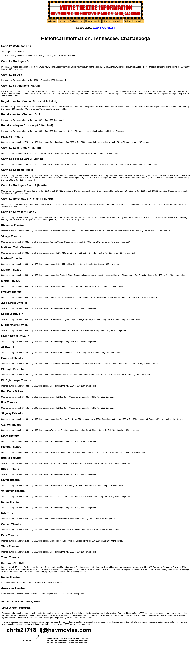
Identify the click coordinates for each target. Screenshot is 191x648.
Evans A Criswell (104, 27)
